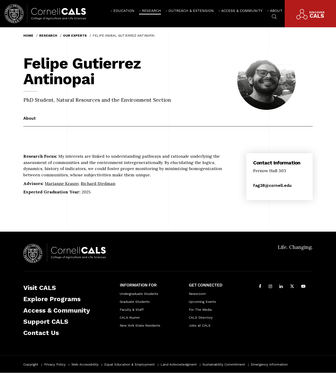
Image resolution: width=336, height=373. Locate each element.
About (276, 10)
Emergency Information (269, 364)
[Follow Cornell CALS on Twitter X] (292, 287)
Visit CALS (39, 288)
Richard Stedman (98, 183)
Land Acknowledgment (179, 364)
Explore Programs (51, 299)
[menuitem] (122, 10)
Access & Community (241, 10)
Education (123, 10)
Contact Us (41, 333)
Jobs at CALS (199, 325)
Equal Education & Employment (129, 364)
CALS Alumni (130, 317)
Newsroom (197, 294)
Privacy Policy (55, 364)
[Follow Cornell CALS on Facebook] (260, 287)
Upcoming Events (202, 301)
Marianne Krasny (62, 183)
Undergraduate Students (139, 294)
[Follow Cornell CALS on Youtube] (303, 287)
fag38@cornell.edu (272, 185)
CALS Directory (201, 317)
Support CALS (45, 321)
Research (151, 10)
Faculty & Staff (132, 309)
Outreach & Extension (191, 10)
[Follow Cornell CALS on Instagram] (270, 287)
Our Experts (75, 35)
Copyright (30, 364)
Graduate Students (135, 301)
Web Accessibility (84, 364)
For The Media (200, 309)
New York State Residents (140, 325)
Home (28, 35)
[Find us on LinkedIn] (281, 287)
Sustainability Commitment (224, 364)
